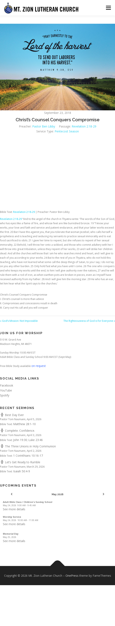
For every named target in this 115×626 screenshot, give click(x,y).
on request (38, 366)
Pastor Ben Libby (43, 126)
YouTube (6, 390)
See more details (14, 509)
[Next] (103, 494)
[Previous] (11, 494)
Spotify (4, 395)
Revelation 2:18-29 (84, 126)
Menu (108, 7)
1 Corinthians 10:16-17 (28, 455)
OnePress (72, 576)
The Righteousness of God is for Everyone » (89, 321)
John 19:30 (20, 440)
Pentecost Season (67, 131)
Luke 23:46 (35, 440)
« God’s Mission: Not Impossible (19, 321)
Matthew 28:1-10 (24, 424)
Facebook (6, 385)
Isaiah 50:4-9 (21, 471)
